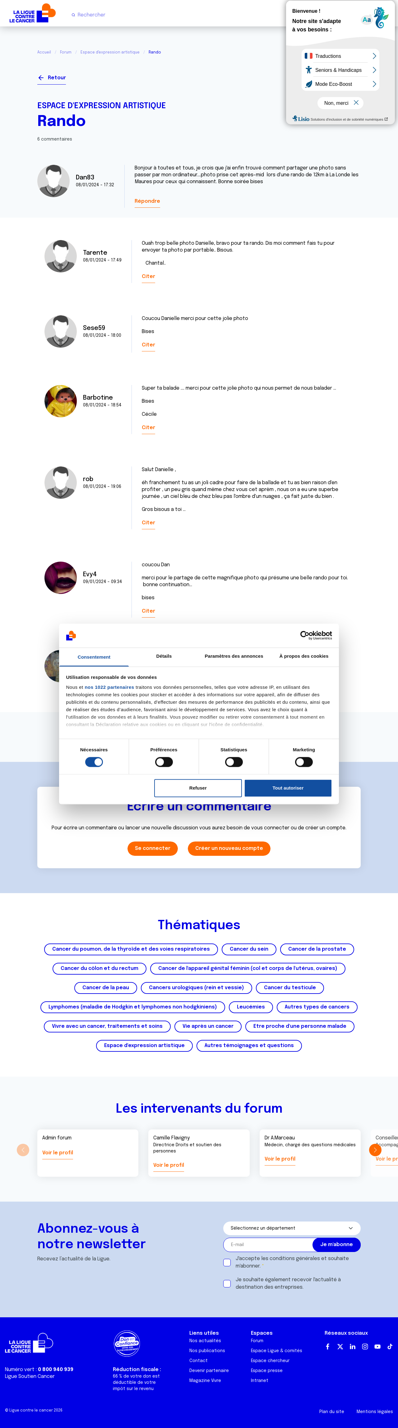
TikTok (390, 1346)
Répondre (147, 201)
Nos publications (207, 1351)
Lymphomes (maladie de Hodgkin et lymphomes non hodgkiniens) (133, 1007)
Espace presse (267, 1371)
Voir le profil (57, 1153)
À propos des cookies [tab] (304, 656)
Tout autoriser (288, 787)
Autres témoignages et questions (249, 1045)
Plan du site (331, 1412)
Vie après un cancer (208, 1026)
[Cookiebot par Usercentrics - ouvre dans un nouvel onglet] (305, 635)
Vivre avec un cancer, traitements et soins (107, 1026)
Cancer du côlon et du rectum (99, 968)
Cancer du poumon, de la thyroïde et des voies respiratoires (131, 949)
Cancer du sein (249, 949)
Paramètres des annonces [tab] (234, 656)
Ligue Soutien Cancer (30, 1376)
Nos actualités (205, 1341)
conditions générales (295, 1258)
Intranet (259, 1381)
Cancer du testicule (290, 987)
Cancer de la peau (105, 987)
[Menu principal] (388, 14)
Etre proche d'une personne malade (299, 1026)
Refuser (198, 787)
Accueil (44, 52)
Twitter (340, 1346)
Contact (198, 1361)
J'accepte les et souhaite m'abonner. (292, 1262)
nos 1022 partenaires (109, 687)
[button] (375, 1150)
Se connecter (338, 75)
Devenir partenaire (209, 1371)
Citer (148, 276)
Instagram (365, 1346)
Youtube (377, 1346)
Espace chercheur (270, 1361)
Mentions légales (375, 1412)
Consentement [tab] (94, 657)
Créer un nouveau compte (229, 848)
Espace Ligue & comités (276, 1351)
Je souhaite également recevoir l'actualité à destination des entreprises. (288, 1283)
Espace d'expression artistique (110, 52)
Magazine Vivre (205, 1381)
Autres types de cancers (317, 1007)
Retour (57, 78)
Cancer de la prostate (317, 949)
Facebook (328, 1346)
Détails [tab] (164, 656)
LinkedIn (352, 1346)
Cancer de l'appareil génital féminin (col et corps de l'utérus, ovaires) (247, 968)
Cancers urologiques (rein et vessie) (196, 987)
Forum (66, 52)
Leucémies (251, 1007)
